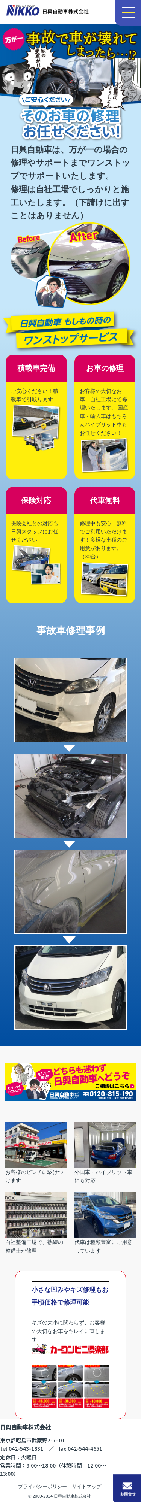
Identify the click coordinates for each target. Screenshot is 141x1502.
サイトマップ (86, 1486)
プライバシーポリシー (42, 1486)
